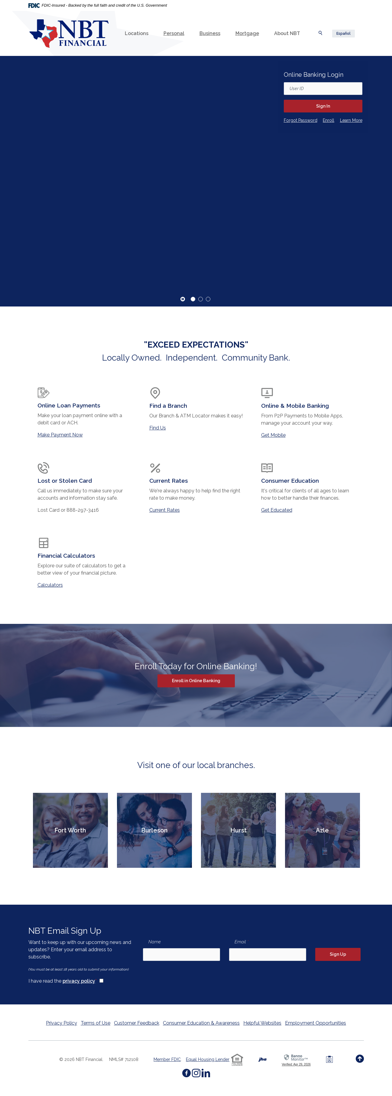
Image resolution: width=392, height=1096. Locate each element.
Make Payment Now (60, 435)
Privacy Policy (61, 1023)
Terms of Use (95, 1023)
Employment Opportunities (315, 1023)
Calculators (50, 585)
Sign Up (338, 954)
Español (343, 33)
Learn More (351, 120)
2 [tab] (200, 299)
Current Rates (164, 510)
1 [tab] (193, 299)
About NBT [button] (287, 33)
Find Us (157, 428)
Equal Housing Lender (207, 1059)
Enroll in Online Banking (203, 680)
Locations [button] (136, 33)
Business (209, 33)
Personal (174, 33)
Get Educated (276, 510)
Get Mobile (273, 435)
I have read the (62, 981)
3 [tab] (208, 299)
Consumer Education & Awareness (201, 1023)
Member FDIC (167, 1059)
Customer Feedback (136, 1023)
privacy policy (79, 981)
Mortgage (247, 33)
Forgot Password (300, 120)
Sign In (323, 106)
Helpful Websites (262, 1023)
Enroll (328, 120)
